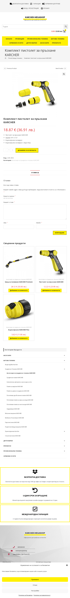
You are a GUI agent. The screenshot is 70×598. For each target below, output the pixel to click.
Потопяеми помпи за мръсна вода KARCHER (20, 400)
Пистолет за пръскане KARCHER (51, 282)
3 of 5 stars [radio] (8, 198)
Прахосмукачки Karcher (12, 431)
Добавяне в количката (27, 150)
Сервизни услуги (16, 43)
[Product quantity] (9, 150)
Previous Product (12, 68)
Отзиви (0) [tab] (35, 172)
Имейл (39, 223)
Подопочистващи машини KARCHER (16, 427)
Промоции (19, 39)
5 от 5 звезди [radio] (12, 198)
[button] (67, 565)
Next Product (59, 68)
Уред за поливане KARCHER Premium (19, 282)
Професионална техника (37, 39)
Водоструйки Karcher (11, 364)
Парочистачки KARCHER (12, 422)
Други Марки (31, 43)
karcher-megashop (35, 17)
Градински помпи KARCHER (15, 377)
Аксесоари (44, 43)
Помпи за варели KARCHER (15, 386)
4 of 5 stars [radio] (10, 198)
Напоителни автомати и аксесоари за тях (19, 382)
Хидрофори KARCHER (13, 409)
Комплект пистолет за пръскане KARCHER (37, 58)
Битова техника (57, 39)
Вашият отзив (9, 202)
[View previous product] (4, 68)
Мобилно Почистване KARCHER (14, 418)
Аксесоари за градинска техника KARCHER (25, 160)
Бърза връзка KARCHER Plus (18, 330)
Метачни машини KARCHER (13, 413)
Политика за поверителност (42, 595)
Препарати (56, 43)
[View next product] (65, 68)
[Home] (5, 58)
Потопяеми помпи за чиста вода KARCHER (19, 404)
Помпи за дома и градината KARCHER (18, 391)
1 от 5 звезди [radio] (4, 198)
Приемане (35, 579)
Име (5, 223)
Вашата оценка (9, 196)
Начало (9, 39)
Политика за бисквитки (26, 595)
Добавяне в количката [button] (19, 290)
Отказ (35, 585)
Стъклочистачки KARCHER (12, 436)
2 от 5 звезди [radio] (6, 198)
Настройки (35, 591)
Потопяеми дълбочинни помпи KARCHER (19, 395)
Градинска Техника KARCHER (13, 369)
